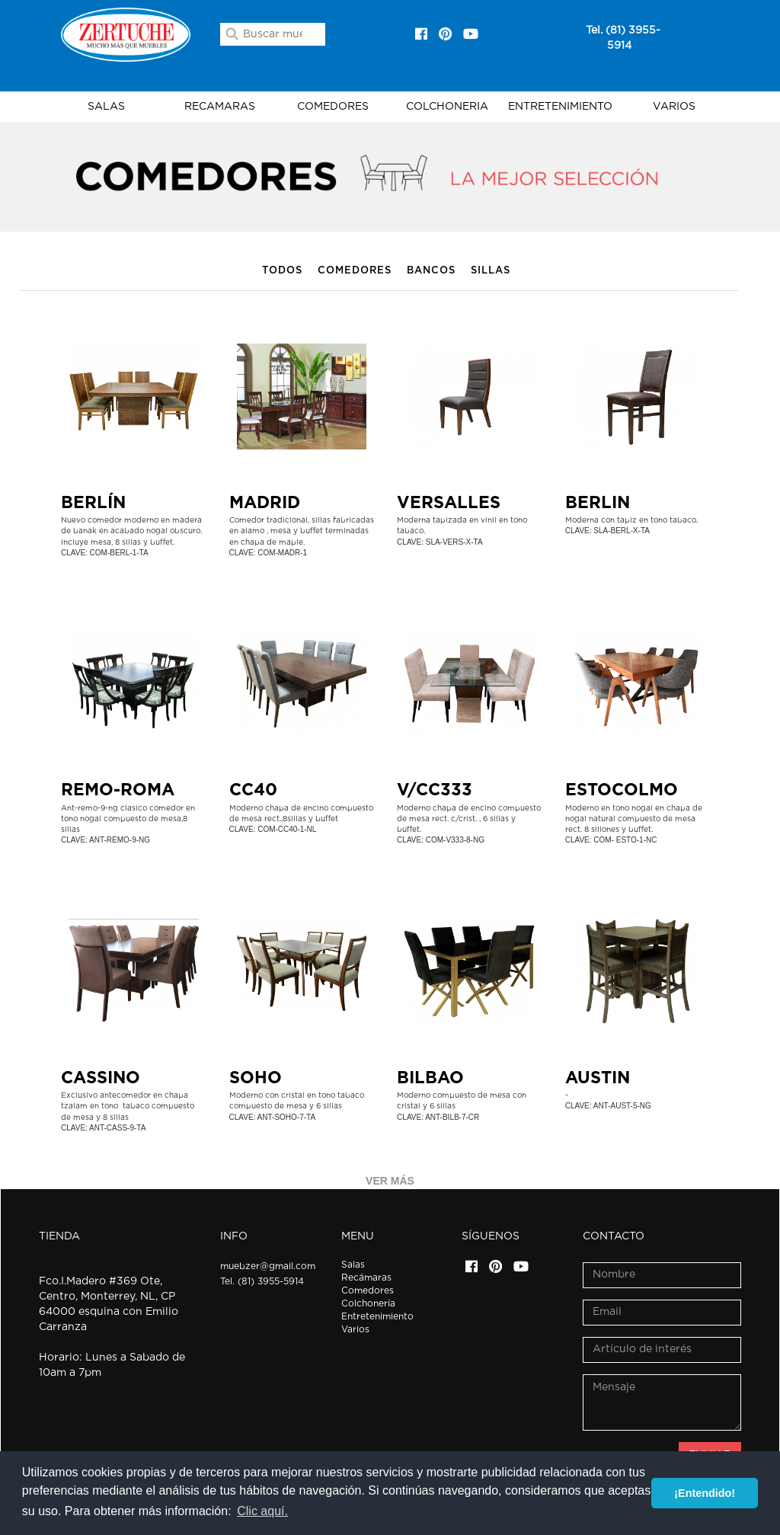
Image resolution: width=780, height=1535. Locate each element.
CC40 (253, 790)
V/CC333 (434, 790)
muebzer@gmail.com (267, 1266)
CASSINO (100, 1078)
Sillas (490, 271)
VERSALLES (448, 502)
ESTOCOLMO (621, 790)
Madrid (264, 502)
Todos (282, 271)
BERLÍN (93, 502)
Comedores (355, 271)
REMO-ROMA (117, 790)
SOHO (255, 1078)
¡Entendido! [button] (704, 1493)
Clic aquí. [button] (262, 1511)
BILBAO (430, 1078)
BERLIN (597, 502)
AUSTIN (597, 1078)
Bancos (431, 271)
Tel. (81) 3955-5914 (262, 1281)
